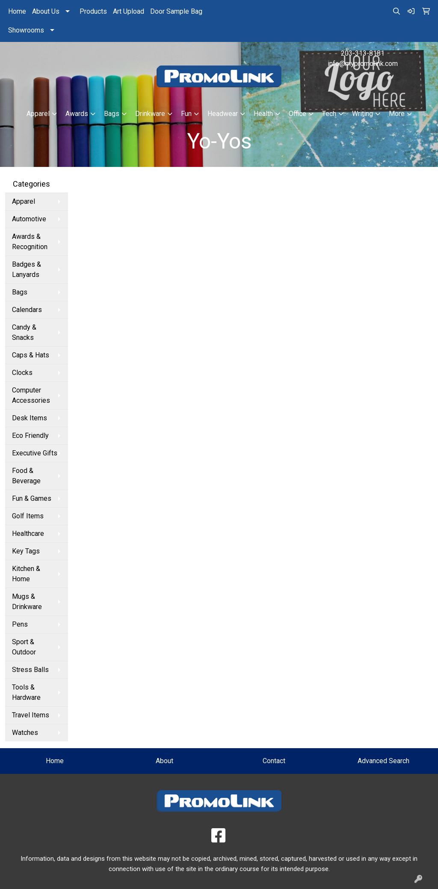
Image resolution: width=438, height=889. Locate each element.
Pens (20, 624)
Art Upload (128, 11)
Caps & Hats (30, 355)
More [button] (397, 114)
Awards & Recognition (29, 241)
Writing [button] (362, 114)
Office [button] (297, 114)
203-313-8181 (363, 53)
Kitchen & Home (26, 574)
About (164, 761)
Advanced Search (383, 761)
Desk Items (29, 418)
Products (93, 11)
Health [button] (263, 114)
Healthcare (28, 533)
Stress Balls (30, 670)
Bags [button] (111, 114)
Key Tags (26, 551)
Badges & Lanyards (26, 269)
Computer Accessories (31, 395)
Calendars (27, 310)
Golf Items (28, 516)
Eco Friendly (30, 435)
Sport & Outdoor (24, 647)
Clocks (22, 373)
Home (17, 11)
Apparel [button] (38, 114)
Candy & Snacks (24, 332)
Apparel (23, 201)
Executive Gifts (34, 453)
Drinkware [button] (150, 114)
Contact (274, 761)
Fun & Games (31, 498)
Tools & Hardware (26, 692)
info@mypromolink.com (363, 63)
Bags (19, 292)
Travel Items (30, 715)
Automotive (29, 219)
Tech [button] (329, 114)
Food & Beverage (26, 476)
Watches (25, 732)
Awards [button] (76, 114)
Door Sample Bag (176, 11)
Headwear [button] (222, 114)
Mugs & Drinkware (27, 601)
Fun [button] (186, 114)
